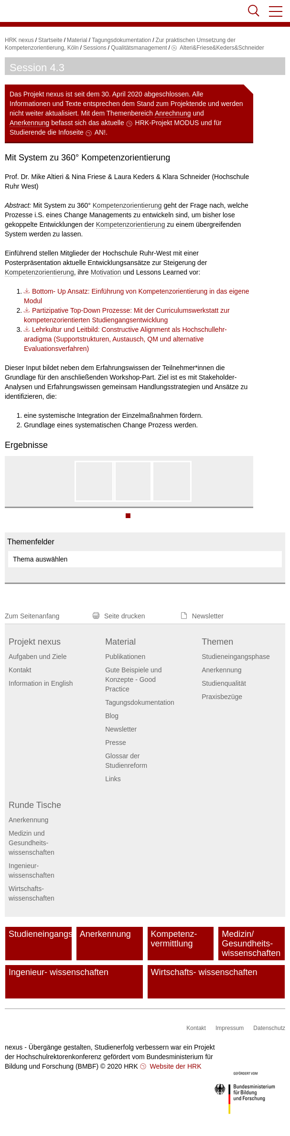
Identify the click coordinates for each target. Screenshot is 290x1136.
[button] (276, 11)
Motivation (106, 272)
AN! (100, 132)
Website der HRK (175, 1066)
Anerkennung (29, 123)
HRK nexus (19, 40)
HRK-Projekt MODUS (167, 123)
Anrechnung (173, 113)
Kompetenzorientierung (127, 205)
